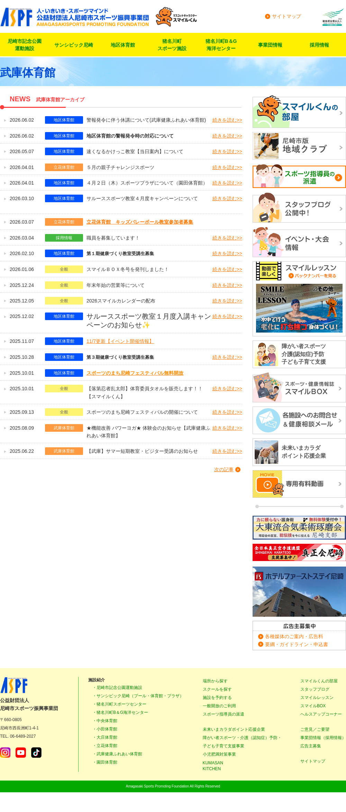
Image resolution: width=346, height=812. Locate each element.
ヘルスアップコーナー (321, 714)
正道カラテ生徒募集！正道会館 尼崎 (299, 553)
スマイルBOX (313, 705)
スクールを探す (217, 689)
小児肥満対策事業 (219, 754)
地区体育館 (123, 45)
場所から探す (215, 681)
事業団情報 (270, 45)
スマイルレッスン (317, 697)
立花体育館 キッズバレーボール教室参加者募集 (139, 222)
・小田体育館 (104, 729)
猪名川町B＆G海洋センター (221, 44)
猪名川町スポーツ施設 (171, 44)
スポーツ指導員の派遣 (223, 714)
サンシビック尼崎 (73, 45)
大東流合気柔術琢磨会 (299, 528)
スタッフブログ (314, 689)
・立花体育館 (104, 745)
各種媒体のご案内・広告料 (294, 636)
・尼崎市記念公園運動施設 (117, 687)
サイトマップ (286, 16)
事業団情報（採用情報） (323, 737)
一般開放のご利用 (219, 705)
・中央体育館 (104, 720)
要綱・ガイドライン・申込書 (296, 644)
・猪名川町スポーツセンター (119, 704)
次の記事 (224, 469)
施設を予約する (217, 697)
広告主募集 (310, 746)
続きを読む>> (227, 120)
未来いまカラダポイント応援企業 (234, 729)
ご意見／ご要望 (314, 729)
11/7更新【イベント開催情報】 (120, 341)
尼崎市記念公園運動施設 (25, 44)
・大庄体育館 (104, 737)
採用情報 (319, 45)
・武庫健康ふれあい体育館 (117, 754)
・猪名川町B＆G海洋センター (120, 712)
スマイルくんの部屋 (319, 681)
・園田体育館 (104, 762)
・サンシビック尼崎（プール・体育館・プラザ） (138, 695)
